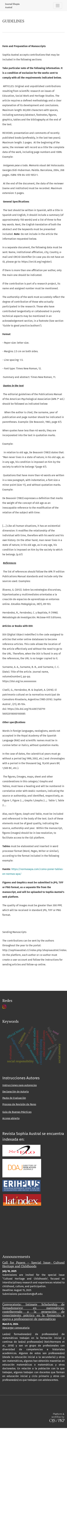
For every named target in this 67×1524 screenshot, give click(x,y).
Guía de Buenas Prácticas (16, 1111)
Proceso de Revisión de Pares (19, 1104)
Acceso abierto (11, 1118)
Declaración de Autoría (15, 1091)
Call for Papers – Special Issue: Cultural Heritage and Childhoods (33, 1264)
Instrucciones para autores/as (19, 1085)
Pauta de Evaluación (14, 1097)
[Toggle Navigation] (57, 5)
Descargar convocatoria (16, 1327)
